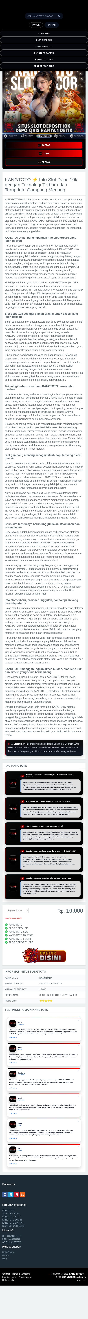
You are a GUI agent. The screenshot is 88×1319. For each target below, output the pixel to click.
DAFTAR (44, 145)
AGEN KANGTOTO (11, 1242)
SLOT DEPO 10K (44, 40)
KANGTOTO (44, 34)
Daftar (52, 25)
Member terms (9, 1277)
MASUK (36, 25)
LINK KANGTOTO (11, 1239)
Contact (6, 1274)
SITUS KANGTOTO (11, 1236)
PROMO (44, 162)
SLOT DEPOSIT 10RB (44, 66)
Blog (4, 1258)
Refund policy (8, 1280)
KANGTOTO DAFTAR (44, 53)
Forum (5, 1255)
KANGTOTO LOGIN (44, 60)
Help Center (8, 1252)
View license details (13, 918)
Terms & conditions (21, 1274)
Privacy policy (25, 1277)
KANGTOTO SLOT (44, 47)
